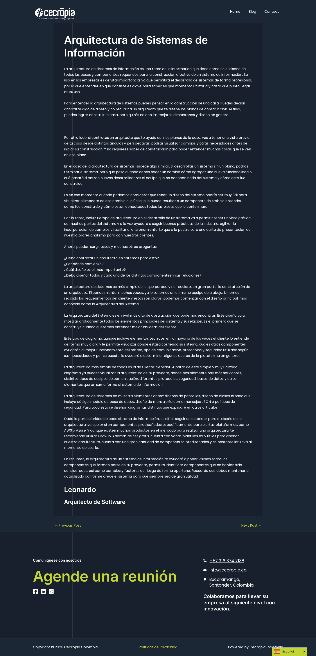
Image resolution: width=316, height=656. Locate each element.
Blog (254, 11)
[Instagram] (51, 609)
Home (238, 11)
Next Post (251, 525)
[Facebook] (35, 609)
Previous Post (67, 525)
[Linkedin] (43, 609)
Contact (272, 11)
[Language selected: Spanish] (289, 651)
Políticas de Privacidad (158, 647)
